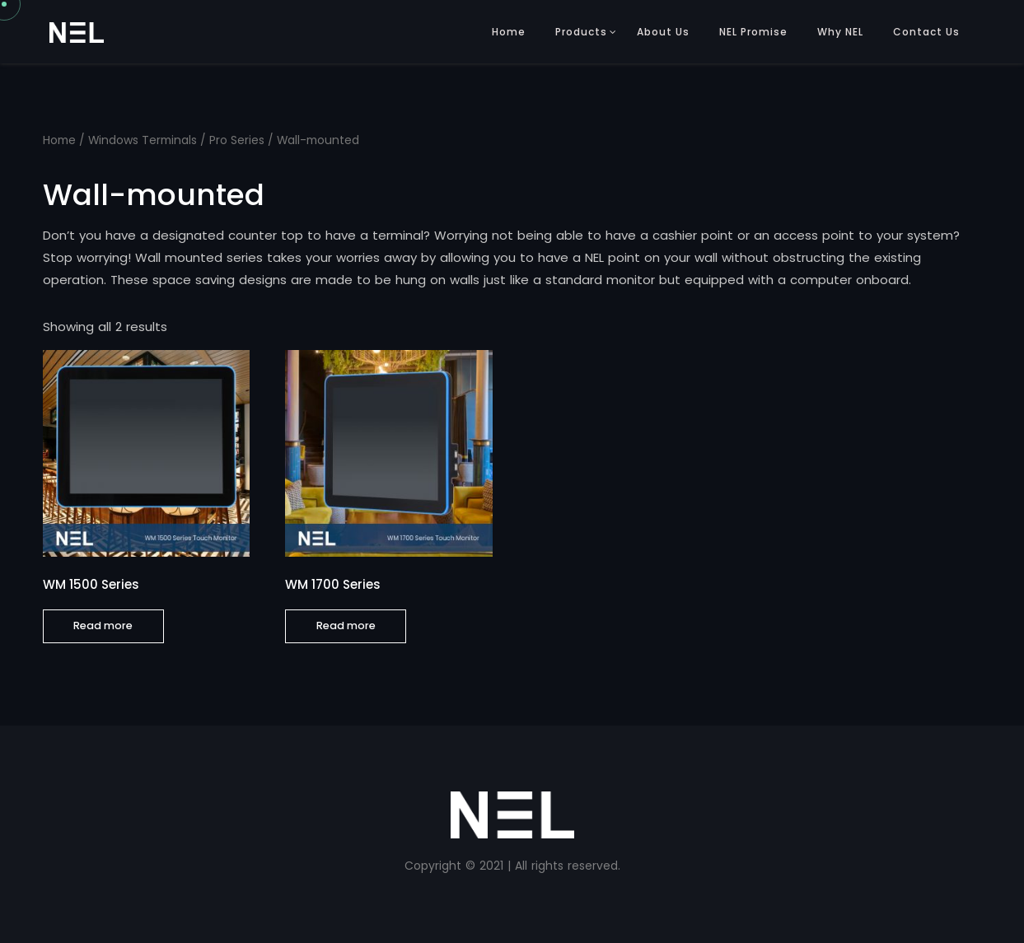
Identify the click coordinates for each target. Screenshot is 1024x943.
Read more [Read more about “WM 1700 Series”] (346, 626)
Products (581, 32)
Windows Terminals (142, 140)
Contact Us (926, 32)
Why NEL (840, 32)
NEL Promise (753, 32)
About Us (663, 32)
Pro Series (236, 140)
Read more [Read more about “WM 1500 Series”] (103, 626)
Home (509, 32)
